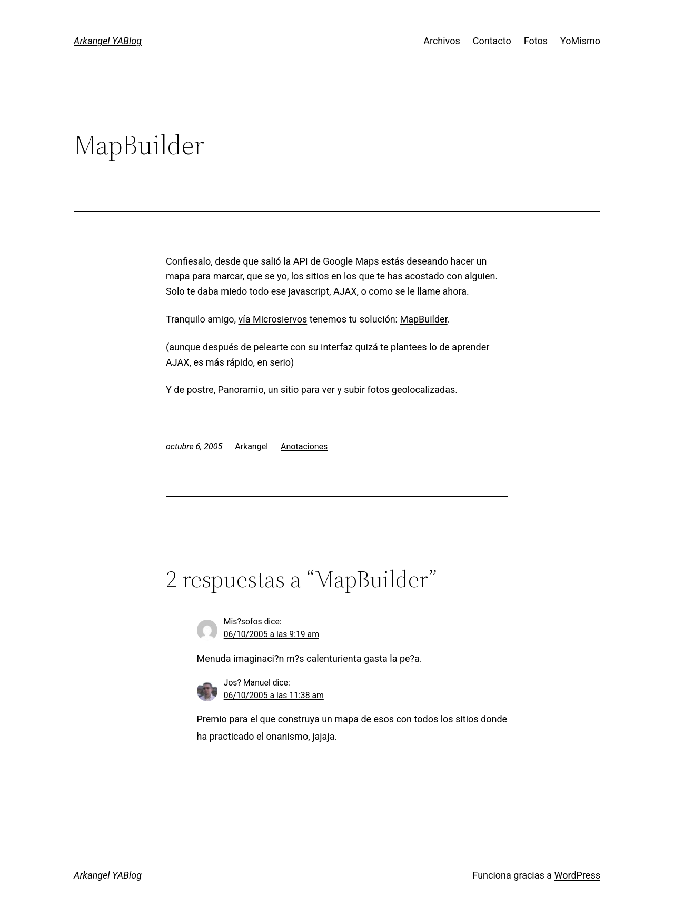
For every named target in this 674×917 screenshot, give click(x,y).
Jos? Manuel (247, 683)
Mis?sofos (243, 622)
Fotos (536, 40)
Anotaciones (304, 446)
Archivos (441, 40)
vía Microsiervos (273, 319)
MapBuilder (423, 319)
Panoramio (240, 389)
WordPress (577, 875)
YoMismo (580, 40)
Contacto (492, 40)
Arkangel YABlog (108, 40)
